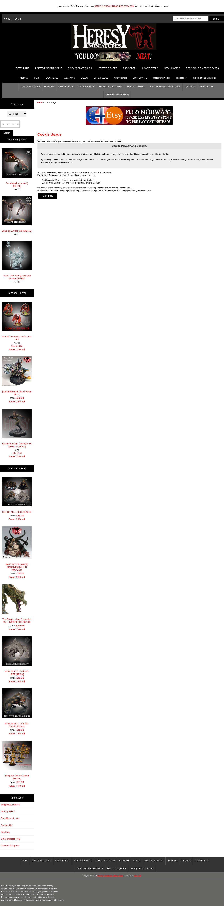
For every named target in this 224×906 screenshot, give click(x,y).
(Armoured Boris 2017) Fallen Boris (17, 376)
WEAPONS (69, 78)
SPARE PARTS (140, 78)
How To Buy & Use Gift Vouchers (165, 86)
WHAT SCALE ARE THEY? (90, 868)
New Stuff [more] (17, 139)
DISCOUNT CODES (30, 86)
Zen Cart (137, 876)
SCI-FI (37, 78)
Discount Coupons (10, 845)
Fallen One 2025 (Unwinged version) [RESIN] (17, 260)
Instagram (172, 860)
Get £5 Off (49, 86)
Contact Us (190, 86)
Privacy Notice (8, 811)
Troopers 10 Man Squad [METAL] (17, 760)
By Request (181, 78)
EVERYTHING (22, 68)
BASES (84, 78)
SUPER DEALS (101, 78)
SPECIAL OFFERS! (136, 86)
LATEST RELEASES (107, 68)
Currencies (17, 104)
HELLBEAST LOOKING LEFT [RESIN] (17, 656)
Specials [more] (17, 468)
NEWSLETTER (206, 86)
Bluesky (136, 860)
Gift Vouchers (120, 78)
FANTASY (23, 78)
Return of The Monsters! (204, 78)
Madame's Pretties (161, 78)
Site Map (5, 832)
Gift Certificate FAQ (10, 839)
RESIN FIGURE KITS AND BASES (202, 68)
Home (7, 18)
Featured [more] (17, 293)
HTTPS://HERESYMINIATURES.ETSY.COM (114, 6)
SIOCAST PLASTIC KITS (80, 68)
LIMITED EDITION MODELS (48, 68)
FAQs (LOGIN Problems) (117, 94)
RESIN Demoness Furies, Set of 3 (17, 321)
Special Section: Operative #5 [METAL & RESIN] (17, 428)
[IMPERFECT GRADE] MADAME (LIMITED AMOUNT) (17, 548)
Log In (18, 18)
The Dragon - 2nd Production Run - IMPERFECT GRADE (17, 603)
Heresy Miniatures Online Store (110, 876)
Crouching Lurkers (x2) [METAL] (17, 167)
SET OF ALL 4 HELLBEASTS (17, 495)
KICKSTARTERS (150, 68)
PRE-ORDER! (129, 68)
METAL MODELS (172, 68)
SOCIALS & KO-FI (86, 86)
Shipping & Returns (10, 804)
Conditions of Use (10, 818)
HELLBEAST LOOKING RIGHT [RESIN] (17, 708)
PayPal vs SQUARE (116, 868)
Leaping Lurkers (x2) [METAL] (17, 214)
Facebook (186, 860)
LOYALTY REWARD (105, 860)
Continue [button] (48, 195)
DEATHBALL (52, 78)
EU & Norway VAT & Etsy (110, 86)
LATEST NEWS (65, 86)
